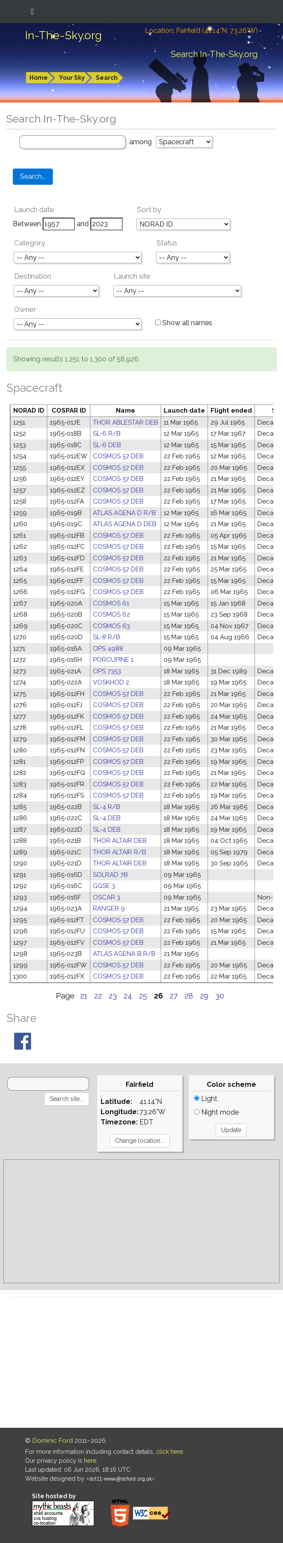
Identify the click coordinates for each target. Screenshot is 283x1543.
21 (83, 995)
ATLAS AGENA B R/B (124, 954)
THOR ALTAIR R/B (119, 852)
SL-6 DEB (107, 445)
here (90, 1460)
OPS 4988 (108, 648)
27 (174, 995)
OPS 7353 (107, 671)
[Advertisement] (141, 1221)
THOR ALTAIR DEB (120, 840)
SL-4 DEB (107, 818)
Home (38, 77)
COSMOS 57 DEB (118, 456)
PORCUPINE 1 (113, 660)
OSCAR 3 (106, 897)
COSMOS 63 (111, 626)
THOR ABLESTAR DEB (125, 422)
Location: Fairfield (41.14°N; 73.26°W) (201, 30)
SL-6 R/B (107, 433)
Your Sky (72, 77)
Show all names (183, 323)
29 (204, 995)
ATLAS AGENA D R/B (124, 513)
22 (98, 995)
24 (128, 995)
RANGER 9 (109, 908)
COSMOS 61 (111, 603)
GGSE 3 (104, 886)
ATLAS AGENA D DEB (124, 524)
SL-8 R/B (106, 637)
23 (113, 995)
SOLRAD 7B (110, 875)
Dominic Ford (52, 1440)
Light (205, 1099)
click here (169, 1451)
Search (107, 77)
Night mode (216, 1112)
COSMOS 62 (111, 614)
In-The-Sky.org (63, 35)
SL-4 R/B (106, 807)
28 (189, 995)
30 (219, 995)
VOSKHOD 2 (111, 682)
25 (143, 995)
